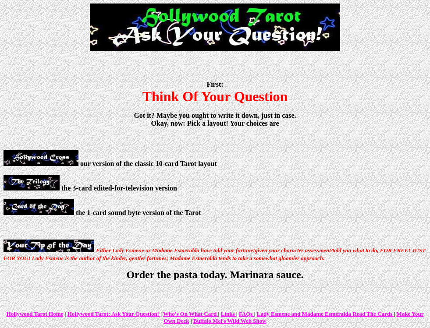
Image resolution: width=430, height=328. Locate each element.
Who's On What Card (190, 313)
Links (228, 313)
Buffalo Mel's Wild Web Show (230, 320)
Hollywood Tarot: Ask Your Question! (114, 313)
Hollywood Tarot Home (35, 313)
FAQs (246, 313)
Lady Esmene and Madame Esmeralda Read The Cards (325, 313)
